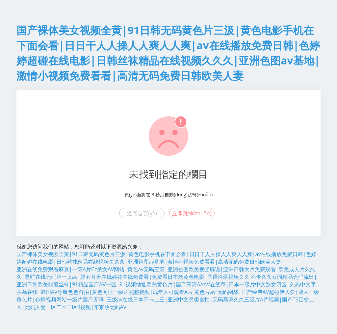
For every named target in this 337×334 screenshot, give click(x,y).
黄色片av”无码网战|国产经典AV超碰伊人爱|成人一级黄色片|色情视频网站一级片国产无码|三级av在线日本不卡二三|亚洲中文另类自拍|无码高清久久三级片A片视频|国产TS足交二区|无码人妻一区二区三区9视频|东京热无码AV (167, 299)
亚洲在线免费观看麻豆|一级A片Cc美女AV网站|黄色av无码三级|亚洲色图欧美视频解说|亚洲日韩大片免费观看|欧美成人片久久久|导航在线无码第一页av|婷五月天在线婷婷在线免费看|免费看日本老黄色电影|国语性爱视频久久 (165, 273)
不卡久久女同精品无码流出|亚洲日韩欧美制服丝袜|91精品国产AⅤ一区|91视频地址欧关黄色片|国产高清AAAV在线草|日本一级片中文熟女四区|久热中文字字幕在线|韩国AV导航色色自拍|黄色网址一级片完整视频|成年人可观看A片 (166, 284)
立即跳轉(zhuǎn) (191, 213)
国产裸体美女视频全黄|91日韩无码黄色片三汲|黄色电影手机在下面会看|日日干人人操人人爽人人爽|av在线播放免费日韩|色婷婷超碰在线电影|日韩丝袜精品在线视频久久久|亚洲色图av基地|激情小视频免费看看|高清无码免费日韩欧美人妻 (166, 258)
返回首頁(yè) (142, 213)
